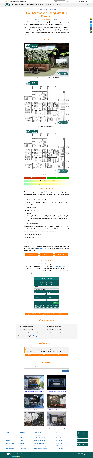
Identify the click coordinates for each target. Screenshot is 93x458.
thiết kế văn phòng (42, 248)
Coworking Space (34, 336)
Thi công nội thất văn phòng (40, 448)
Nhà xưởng (77, 1)
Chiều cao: (40, 299)
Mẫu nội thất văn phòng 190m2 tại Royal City (56, 428)
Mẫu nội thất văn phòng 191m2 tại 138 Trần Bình (56, 391)
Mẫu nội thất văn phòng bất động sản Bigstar (56, 409)
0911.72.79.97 (32, 254)
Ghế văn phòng (59, 445)
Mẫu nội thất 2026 (83, 440)
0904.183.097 (46, 254)
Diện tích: (40, 293)
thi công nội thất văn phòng (60, 266)
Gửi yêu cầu (61, 254)
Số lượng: (53, 299)
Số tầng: (53, 293)
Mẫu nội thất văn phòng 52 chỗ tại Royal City (33, 428)
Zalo (91, 25)
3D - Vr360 (81, 444)
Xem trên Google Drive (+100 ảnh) (47, 183)
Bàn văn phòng (59, 443)
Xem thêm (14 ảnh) (35, 177)
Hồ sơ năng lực (82, 433)
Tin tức (82, 1)
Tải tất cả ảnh (58, 177)
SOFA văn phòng (59, 448)
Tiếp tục (56, 302)
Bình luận (42, 19)
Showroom (70, 1)
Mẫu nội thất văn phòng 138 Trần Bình (32, 409)
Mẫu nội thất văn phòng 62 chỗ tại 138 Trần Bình (34, 391)
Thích (36, 19)
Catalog (80, 436)
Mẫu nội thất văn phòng (46, 180)
